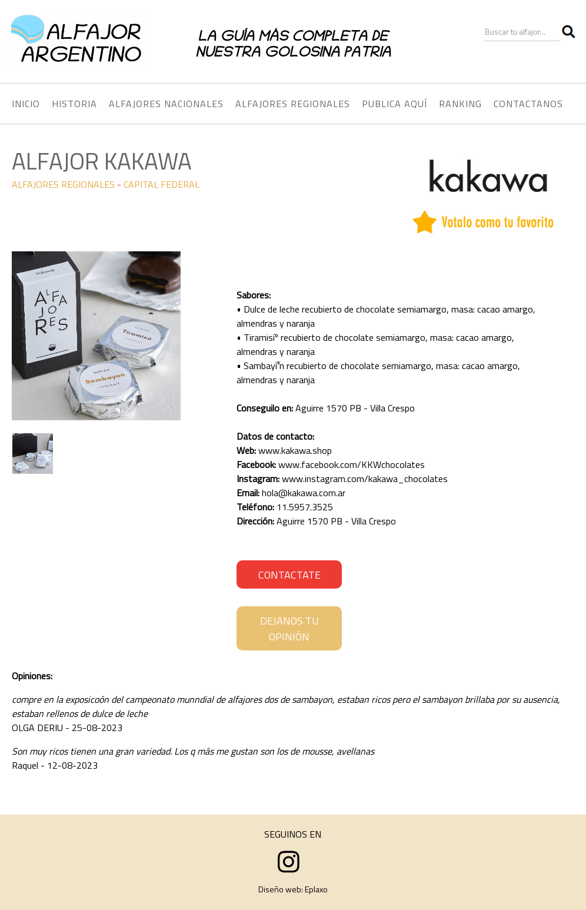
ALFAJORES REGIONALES (63, 184)
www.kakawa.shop (295, 450)
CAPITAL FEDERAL (161, 184)
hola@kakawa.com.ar (303, 493)
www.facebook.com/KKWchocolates (351, 464)
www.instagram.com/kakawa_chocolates (365, 478)
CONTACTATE (289, 575)
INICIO (26, 104)
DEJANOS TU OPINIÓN (289, 629)
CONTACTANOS (528, 104)
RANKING (460, 104)
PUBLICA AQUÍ (394, 104)
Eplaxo (316, 889)
